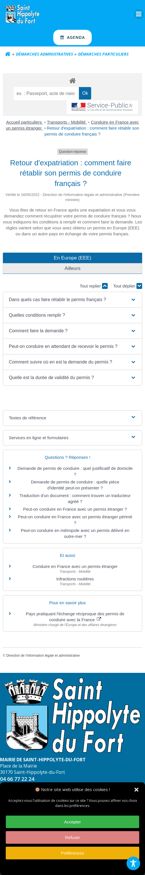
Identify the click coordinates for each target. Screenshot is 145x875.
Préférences (72, 853)
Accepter (72, 822)
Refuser (72, 838)
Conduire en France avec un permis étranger (75, 566)
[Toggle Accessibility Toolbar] (133, 863)
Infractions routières (75, 578)
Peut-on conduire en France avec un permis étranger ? (75, 509)
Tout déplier (127, 286)
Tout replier (94, 286)
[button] (136, 790)
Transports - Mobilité (67, 122)
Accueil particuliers (24, 122)
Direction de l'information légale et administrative (43, 656)
